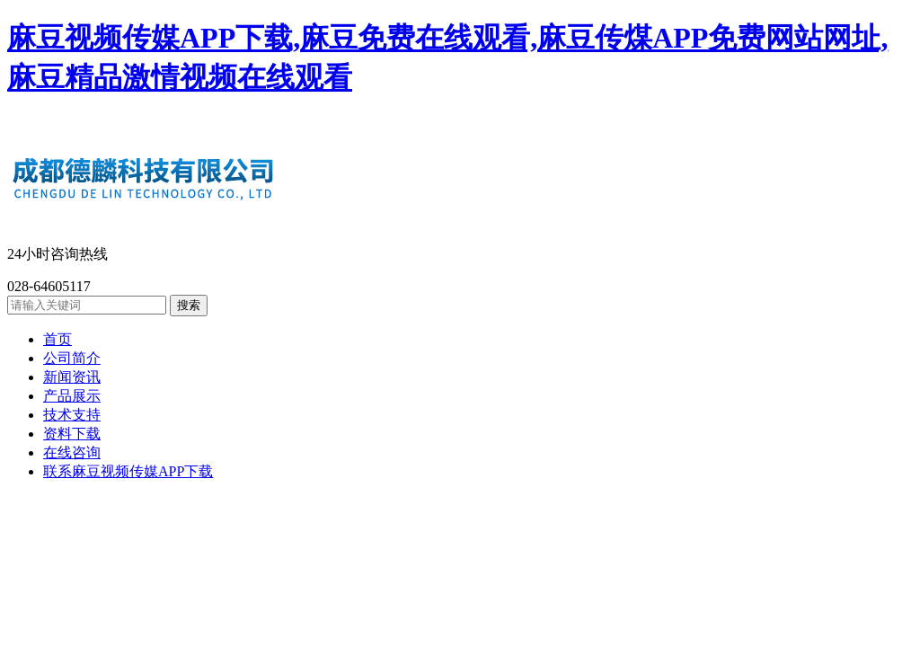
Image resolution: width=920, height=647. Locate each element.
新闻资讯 (72, 377)
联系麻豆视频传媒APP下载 (128, 471)
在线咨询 (72, 452)
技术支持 (72, 414)
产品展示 (72, 395)
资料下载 (72, 433)
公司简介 (72, 358)
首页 (57, 339)
